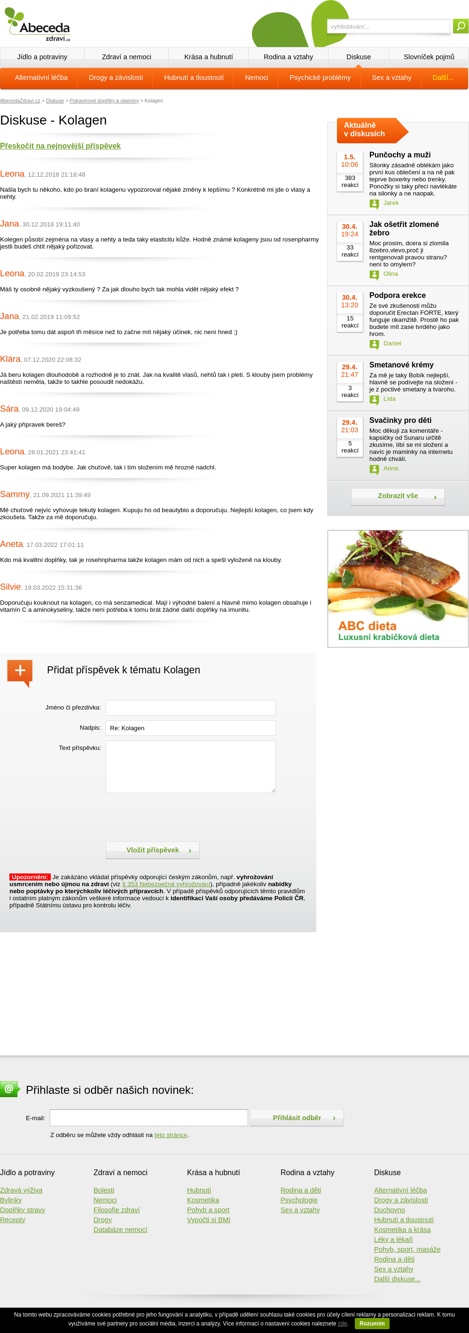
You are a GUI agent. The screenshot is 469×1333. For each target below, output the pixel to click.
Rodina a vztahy (288, 57)
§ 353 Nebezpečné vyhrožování (166, 884)
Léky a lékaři (393, 1239)
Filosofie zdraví (117, 1210)
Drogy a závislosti (116, 77)
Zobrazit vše (398, 495)
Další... (443, 77)
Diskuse (358, 57)
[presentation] (177, 816)
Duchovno (389, 1210)
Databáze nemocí (121, 1229)
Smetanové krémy (401, 365)
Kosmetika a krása (402, 1229)
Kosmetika (203, 1200)
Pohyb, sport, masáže (407, 1249)
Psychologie (299, 1200)
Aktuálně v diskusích (364, 129)
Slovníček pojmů (429, 57)
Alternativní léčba (41, 77)
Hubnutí (199, 1190)
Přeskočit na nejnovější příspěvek (60, 146)
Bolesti (104, 1190)
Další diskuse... (397, 1279)
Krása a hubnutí (208, 57)
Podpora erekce (397, 295)
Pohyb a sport (208, 1210)
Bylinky (11, 1200)
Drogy (103, 1220)
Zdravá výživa (21, 1190)
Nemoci (256, 77)
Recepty (12, 1220)
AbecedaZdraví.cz (20, 100)
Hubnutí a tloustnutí (194, 77)
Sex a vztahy (392, 77)
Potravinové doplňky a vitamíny (104, 100)
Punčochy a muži (400, 155)
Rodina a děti (301, 1190)
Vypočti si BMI (208, 1220)
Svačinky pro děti (400, 420)
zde (342, 1323)
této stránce (171, 1134)
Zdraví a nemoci (126, 57)
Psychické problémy (320, 77)
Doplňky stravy (22, 1210)
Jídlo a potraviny (42, 57)
